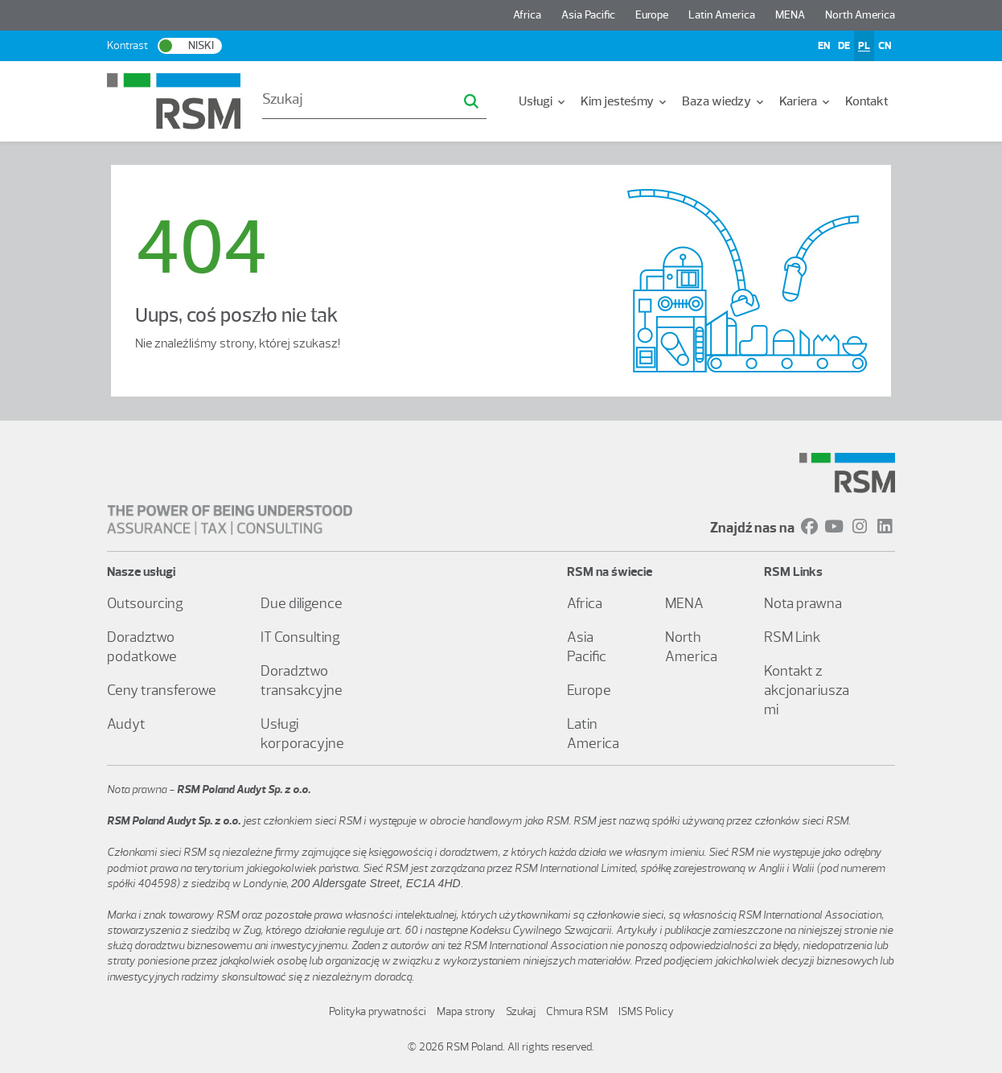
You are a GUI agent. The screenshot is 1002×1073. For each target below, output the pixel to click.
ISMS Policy (646, 1011)
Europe (651, 15)
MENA (790, 15)
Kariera (805, 101)
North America (860, 15)
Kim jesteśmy (625, 101)
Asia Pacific (588, 15)
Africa (527, 15)
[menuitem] (543, 101)
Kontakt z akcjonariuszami (806, 690)
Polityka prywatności (377, 1011)
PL (864, 45)
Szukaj (521, 1011)
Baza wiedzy (724, 101)
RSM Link (792, 637)
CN (884, 45)
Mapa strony (466, 1011)
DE (844, 45)
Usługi (543, 101)
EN (824, 45)
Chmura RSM (577, 1011)
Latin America (721, 15)
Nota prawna (803, 603)
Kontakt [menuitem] (867, 101)
